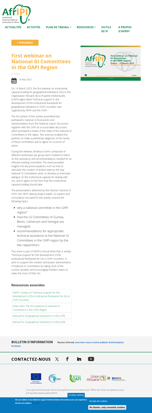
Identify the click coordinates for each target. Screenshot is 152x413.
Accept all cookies (98, 401)
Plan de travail (57, 27)
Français (148, 29)
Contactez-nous (31, 359)
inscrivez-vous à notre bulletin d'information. (99, 342)
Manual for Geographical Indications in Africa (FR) (39, 316)
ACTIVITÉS (33, 27)
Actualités (13, 27)
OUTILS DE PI (106, 29)
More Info (35, 403)
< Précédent (25, 42)
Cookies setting (76, 395)
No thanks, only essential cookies (107, 407)
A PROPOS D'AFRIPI (125, 29)
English (144, 29)
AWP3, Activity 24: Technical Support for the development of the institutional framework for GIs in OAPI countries (41, 296)
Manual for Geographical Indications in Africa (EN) (39, 322)
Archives (16, 345)
